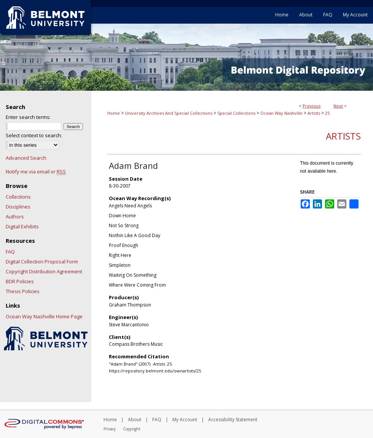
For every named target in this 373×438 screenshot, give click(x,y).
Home (113, 113)
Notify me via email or (36, 171)
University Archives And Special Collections (168, 113)
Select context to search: (34, 135)
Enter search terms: (28, 117)
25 (327, 113)
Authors (15, 216)
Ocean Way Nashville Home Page (44, 316)
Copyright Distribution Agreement (44, 271)
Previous (311, 106)
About (134, 419)
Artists (314, 113)
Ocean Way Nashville (281, 113)
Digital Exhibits (22, 226)
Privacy (110, 429)
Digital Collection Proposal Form (42, 261)
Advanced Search (26, 157)
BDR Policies (20, 281)
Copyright (131, 429)
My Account (184, 419)
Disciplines (18, 206)
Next (338, 106)
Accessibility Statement (232, 419)
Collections (18, 196)
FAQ (10, 251)
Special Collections (236, 113)
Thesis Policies (23, 291)
